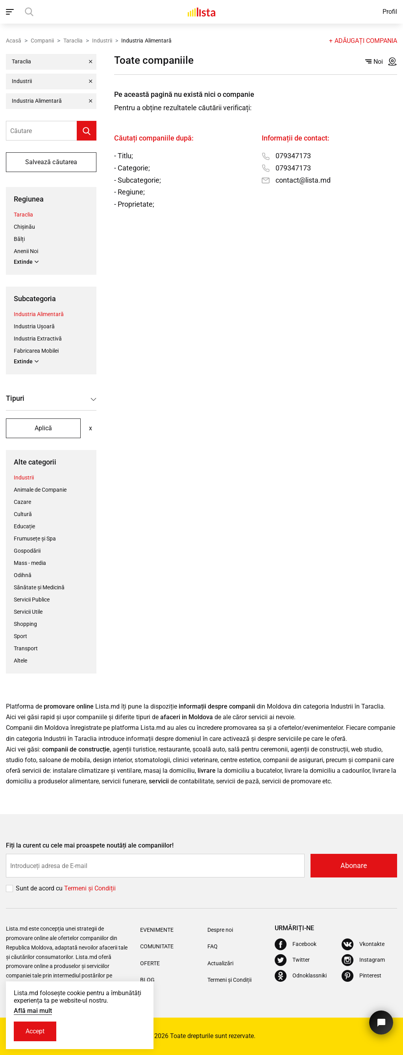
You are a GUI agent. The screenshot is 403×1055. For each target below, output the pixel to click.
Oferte (150, 963)
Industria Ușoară (34, 326)
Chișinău (24, 227)
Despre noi (220, 930)
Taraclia (73, 40)
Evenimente (157, 930)
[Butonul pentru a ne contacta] (381, 1023)
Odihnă (22, 575)
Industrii (102, 40)
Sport (20, 636)
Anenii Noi (26, 251)
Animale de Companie (40, 490)
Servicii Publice (32, 599)
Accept (35, 1031)
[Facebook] (295, 944)
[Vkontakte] (363, 944)
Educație (24, 526)
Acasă (13, 40)
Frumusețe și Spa (35, 538)
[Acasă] (201, 12)
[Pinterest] (361, 976)
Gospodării (27, 551)
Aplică (43, 428)
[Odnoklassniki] (301, 976)
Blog (147, 980)
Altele (20, 660)
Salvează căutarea (51, 162)
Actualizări (220, 963)
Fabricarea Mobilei (36, 351)
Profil (390, 11)
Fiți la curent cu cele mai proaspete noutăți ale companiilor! (90, 845)
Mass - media (30, 563)
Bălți (19, 239)
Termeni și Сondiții (90, 888)
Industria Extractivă (38, 338)
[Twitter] (292, 960)
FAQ (212, 946)
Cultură (23, 514)
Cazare (22, 502)
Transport (26, 648)
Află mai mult (33, 1010)
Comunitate (157, 946)
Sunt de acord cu (40, 888)
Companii (42, 40)
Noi (374, 61)
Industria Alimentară (39, 314)
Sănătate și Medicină (39, 587)
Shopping (25, 624)
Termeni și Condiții (229, 980)
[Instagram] (363, 960)
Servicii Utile (28, 612)
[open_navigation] (11, 12)
